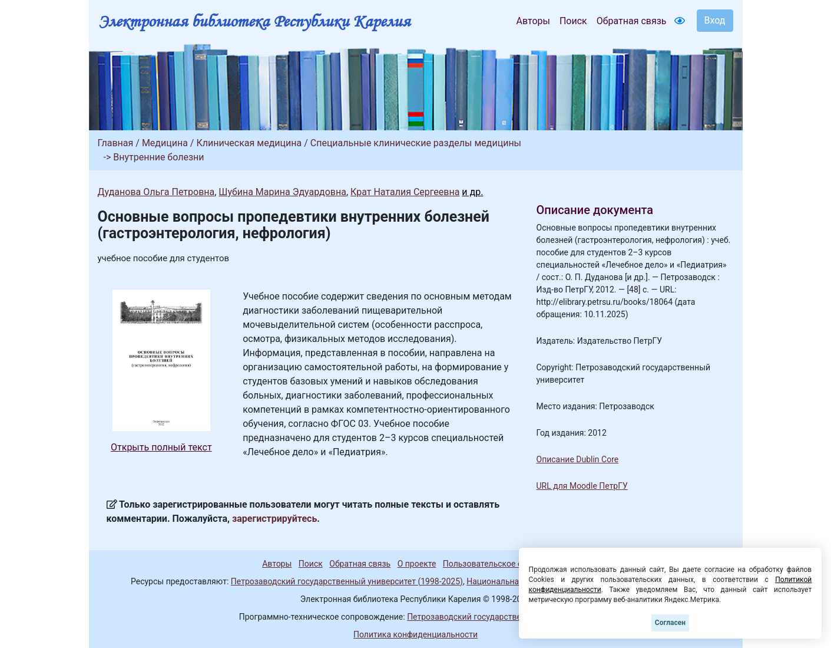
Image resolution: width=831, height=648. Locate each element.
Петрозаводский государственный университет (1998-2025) (347, 581)
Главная (116, 143)
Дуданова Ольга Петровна (156, 192)
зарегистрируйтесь (274, 518)
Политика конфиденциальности (415, 634)
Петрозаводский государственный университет (499, 616)
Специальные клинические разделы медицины (415, 143)
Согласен (670, 623)
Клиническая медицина (249, 143)
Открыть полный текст (161, 447)
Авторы (533, 21)
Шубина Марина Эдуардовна (282, 192)
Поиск (573, 21)
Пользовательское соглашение (503, 563)
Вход (715, 20)
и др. (472, 192)
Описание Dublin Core (578, 459)
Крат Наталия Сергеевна (404, 192)
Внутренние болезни (158, 157)
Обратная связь (632, 21)
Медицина (165, 143)
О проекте (417, 563)
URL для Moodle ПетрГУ (582, 486)
